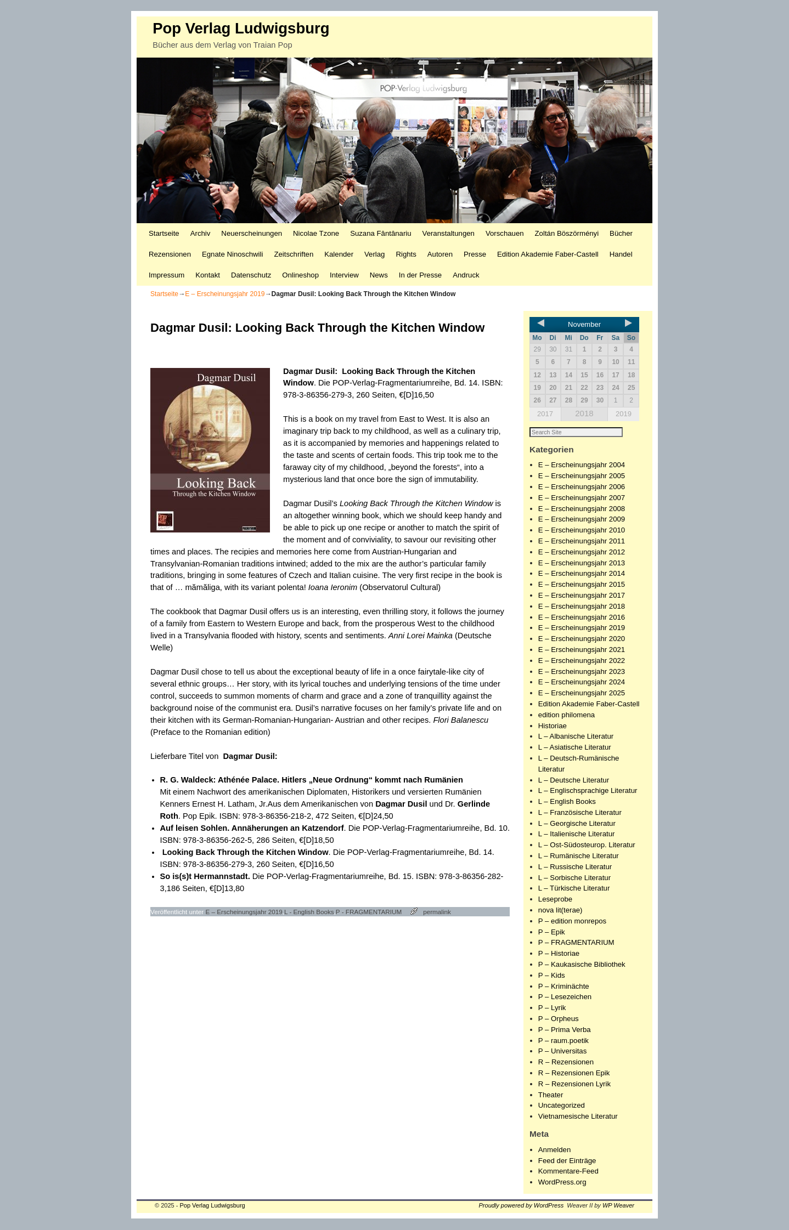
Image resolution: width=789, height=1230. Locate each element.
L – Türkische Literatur (574, 889)
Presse (475, 254)
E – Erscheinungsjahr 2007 (581, 498)
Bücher (621, 233)
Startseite (164, 233)
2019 (624, 414)
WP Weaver (618, 1206)
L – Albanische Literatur (575, 737)
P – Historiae (558, 954)
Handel (621, 254)
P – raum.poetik (563, 1041)
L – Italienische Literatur (576, 834)
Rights (406, 254)
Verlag (374, 254)
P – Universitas (562, 1051)
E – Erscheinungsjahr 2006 (581, 487)
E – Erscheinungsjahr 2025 (581, 693)
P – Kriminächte (563, 987)
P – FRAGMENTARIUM (576, 943)
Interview (344, 275)
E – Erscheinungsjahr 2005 (581, 476)
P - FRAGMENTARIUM (369, 911)
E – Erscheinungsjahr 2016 (581, 618)
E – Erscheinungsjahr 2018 (581, 607)
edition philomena (566, 715)
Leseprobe (555, 899)
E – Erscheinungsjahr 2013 (581, 563)
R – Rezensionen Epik (574, 1073)
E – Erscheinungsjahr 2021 (581, 650)
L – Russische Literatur (575, 867)
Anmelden (554, 1150)
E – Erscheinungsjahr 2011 (581, 541)
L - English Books (309, 911)
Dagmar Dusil (309, 371)
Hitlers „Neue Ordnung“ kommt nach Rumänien (372, 779)
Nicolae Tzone (316, 233)
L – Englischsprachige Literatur (588, 791)
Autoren (440, 254)
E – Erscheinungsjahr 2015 (581, 585)
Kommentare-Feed (568, 1171)
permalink (437, 911)
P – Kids (551, 976)
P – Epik (551, 932)
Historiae (552, 726)
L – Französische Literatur (580, 813)
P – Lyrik (552, 1008)
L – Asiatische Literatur (574, 748)
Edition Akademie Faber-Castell (548, 254)
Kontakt (207, 275)
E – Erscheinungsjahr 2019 (224, 294)
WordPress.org (562, 1182)
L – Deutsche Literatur (573, 780)
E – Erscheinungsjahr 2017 (581, 596)
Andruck (466, 275)
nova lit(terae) (560, 910)
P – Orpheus (558, 1019)
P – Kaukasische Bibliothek (581, 965)
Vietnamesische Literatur (578, 1117)
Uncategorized (561, 1106)
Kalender (338, 254)
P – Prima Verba (564, 1030)
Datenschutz (251, 275)
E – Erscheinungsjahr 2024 (581, 682)
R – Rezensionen (566, 1062)
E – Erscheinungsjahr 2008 (581, 509)
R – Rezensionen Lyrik (574, 1084)
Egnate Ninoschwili (232, 254)
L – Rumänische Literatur (578, 856)
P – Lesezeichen (564, 997)
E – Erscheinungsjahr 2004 (581, 465)
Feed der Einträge (567, 1161)
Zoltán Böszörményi (567, 233)
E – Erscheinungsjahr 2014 (581, 574)
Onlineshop (300, 275)
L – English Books (567, 802)
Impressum (166, 275)
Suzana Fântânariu (380, 233)
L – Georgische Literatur (577, 824)
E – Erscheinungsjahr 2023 (581, 672)
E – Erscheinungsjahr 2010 (581, 530)
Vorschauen (505, 233)
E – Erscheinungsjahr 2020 (581, 639)
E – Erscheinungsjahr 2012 (581, 552)
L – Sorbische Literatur (574, 878)
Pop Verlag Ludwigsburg (241, 28)
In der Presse (420, 275)
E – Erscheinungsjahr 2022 (581, 661)
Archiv (200, 233)
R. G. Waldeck (186, 779)
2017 (545, 414)
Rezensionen (170, 254)
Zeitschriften (293, 254)
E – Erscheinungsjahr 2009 (581, 519)
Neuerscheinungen (251, 233)
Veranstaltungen (448, 233)
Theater (550, 1095)
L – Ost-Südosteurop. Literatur (586, 845)
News (379, 275)
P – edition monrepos (572, 921)
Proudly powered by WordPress (521, 1206)
